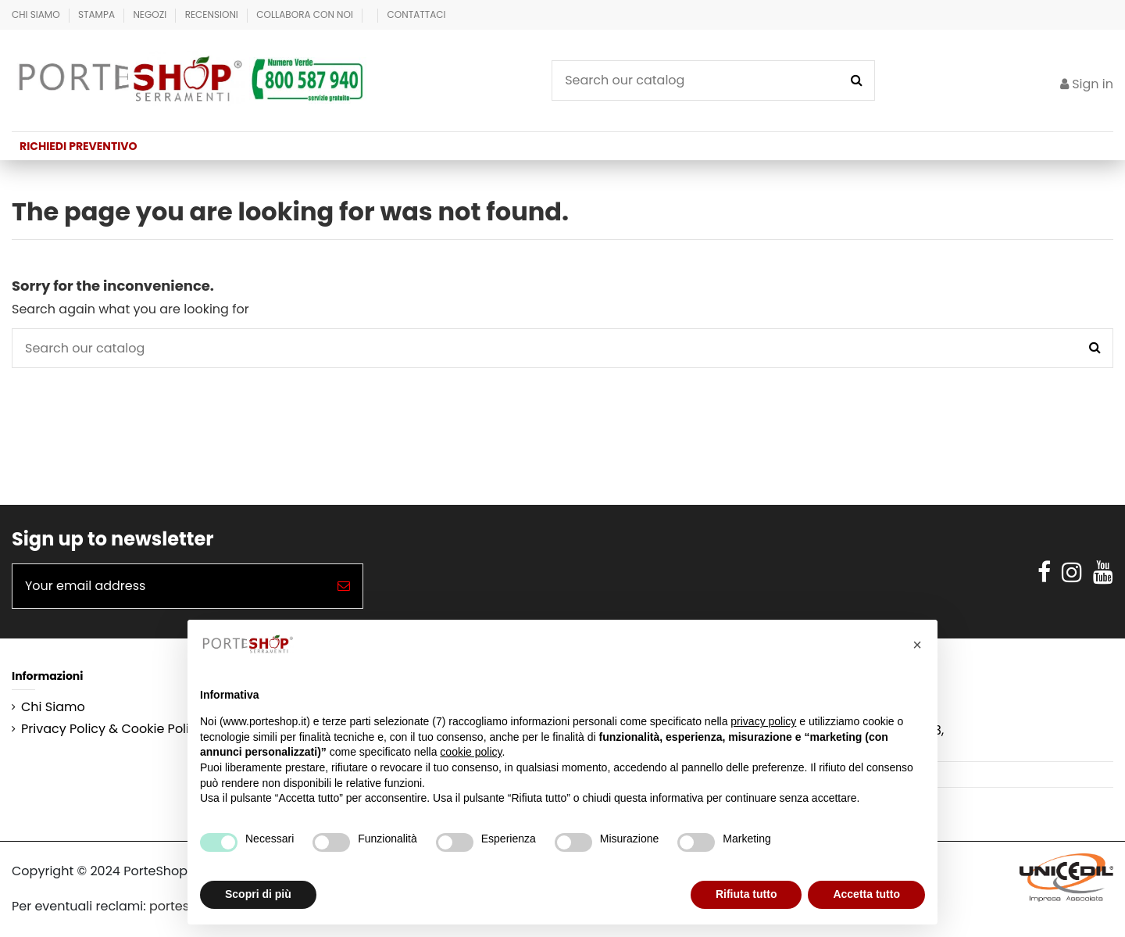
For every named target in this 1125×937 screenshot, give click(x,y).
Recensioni (213, 14)
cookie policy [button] (471, 752)
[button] (917, 644)
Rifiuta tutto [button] (746, 894)
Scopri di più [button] (258, 894)
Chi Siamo (37, 14)
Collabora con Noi (305, 14)
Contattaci (417, 14)
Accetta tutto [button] (866, 894)
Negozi (151, 14)
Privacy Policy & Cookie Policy (112, 729)
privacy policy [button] (763, 721)
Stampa (97, 14)
